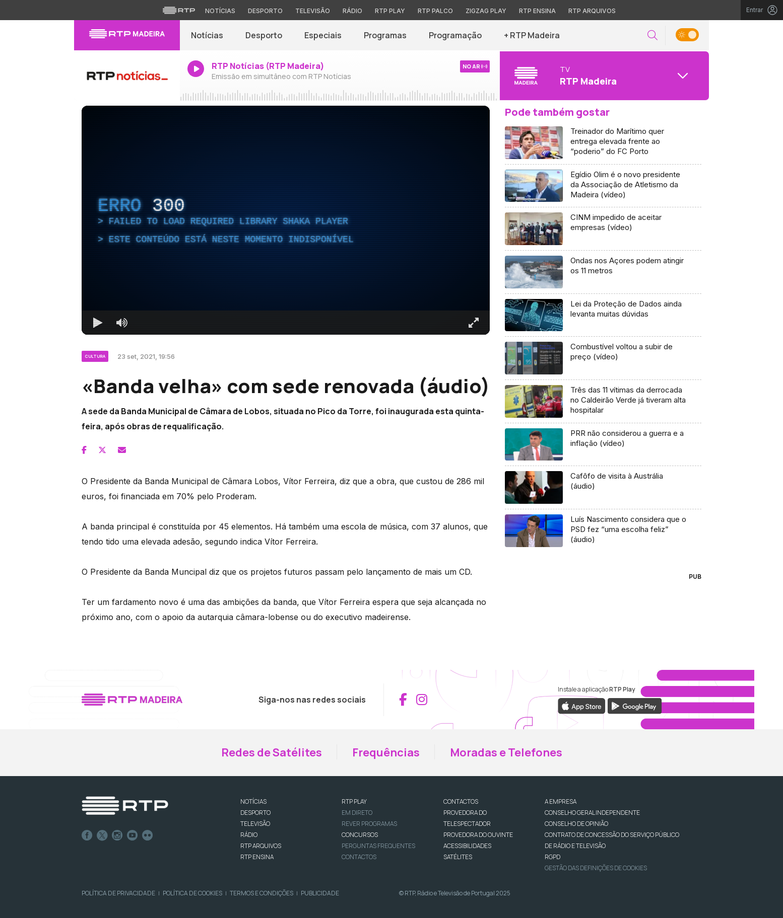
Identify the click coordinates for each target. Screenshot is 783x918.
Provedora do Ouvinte (478, 834)
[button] (652, 35)
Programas (385, 35)
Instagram (117, 835)
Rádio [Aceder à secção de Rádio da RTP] (352, 11)
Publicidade (320, 893)
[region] (286, 220)
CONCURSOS (360, 834)
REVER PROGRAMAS (369, 823)
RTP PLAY (354, 801)
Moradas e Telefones (506, 752)
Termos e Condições (261, 893)
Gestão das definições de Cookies (596, 868)
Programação (455, 35)
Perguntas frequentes (378, 846)
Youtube (132, 835)
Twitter (102, 835)
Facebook (87, 835)
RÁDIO (248, 834)
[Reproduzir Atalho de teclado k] (98, 323)
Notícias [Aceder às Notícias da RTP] (220, 11)
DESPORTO (255, 812)
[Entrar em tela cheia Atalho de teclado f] (474, 323)
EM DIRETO (357, 812)
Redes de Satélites (271, 752)
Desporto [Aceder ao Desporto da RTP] (265, 11)
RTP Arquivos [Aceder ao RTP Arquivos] (592, 11)
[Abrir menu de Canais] (603, 75)
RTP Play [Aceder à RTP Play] (390, 11)
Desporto (263, 35)
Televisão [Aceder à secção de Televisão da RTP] (312, 11)
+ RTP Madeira (532, 35)
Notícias (207, 35)
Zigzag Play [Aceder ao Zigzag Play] (486, 11)
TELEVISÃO (255, 823)
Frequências (386, 752)
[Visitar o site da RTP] (179, 10)
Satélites (457, 857)
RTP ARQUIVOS (260, 846)
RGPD (552, 857)
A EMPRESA (560, 801)
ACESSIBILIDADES (467, 846)
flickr (147, 835)
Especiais (323, 35)
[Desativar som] (122, 323)
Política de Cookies (192, 893)
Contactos (359, 857)
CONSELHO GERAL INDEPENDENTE (592, 812)
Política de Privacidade (118, 893)
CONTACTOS (460, 801)
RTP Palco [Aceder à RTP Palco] (435, 11)
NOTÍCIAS (253, 801)
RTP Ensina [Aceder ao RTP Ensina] (537, 11)
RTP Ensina (257, 857)
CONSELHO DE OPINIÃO (576, 823)
